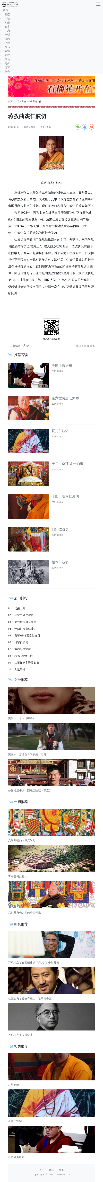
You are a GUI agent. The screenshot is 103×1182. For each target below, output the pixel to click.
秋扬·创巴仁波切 (24, 655)
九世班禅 (19, 669)
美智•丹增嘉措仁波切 (27, 635)
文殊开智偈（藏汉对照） (23, 840)
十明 (17, 101)
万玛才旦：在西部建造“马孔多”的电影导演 (33, 962)
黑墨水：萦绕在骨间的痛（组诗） (28, 754)
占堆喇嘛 (13, 1084)
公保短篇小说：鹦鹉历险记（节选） (30, 790)
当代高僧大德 (34, 101)
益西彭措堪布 (22, 649)
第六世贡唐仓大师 (65, 398)
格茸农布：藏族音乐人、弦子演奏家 (30, 998)
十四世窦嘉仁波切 (65, 496)
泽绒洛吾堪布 (62, 365)
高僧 (23, 101)
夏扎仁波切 (60, 431)
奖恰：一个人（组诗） (21, 718)
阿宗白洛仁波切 (23, 615)
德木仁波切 (60, 562)
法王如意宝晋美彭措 (26, 662)
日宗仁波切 (60, 529)
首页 (10, 101)
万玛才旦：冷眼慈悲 (20, 1034)
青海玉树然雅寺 (17, 876)
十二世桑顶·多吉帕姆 (67, 464)
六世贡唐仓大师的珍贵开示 (24, 912)
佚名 (48, 127)
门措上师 (19, 608)
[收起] (98, 4)
